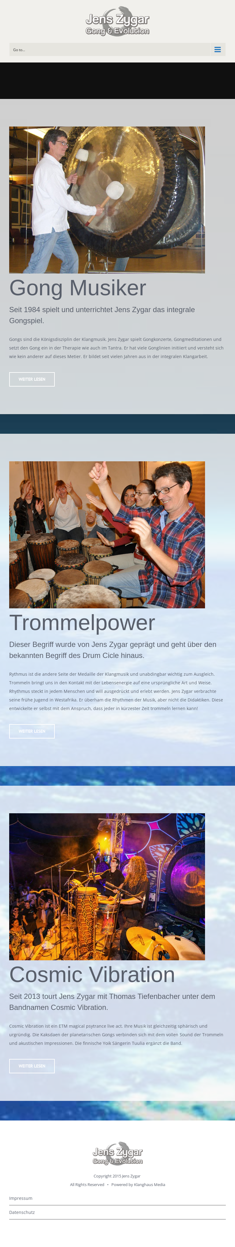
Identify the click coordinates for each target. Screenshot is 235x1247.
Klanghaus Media (149, 1184)
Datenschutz (22, 1212)
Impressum (20, 1198)
